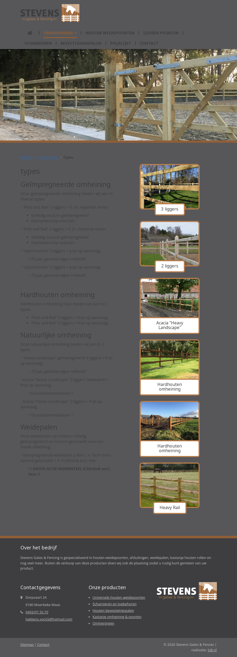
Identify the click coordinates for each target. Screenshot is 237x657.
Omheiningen (48, 157)
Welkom (27, 157)
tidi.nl (212, 650)
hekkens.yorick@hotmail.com (49, 619)
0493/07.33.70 (37, 612)
